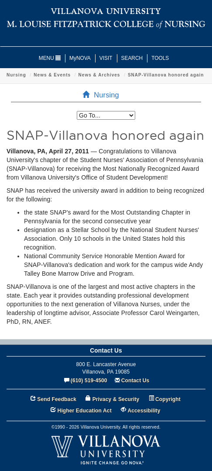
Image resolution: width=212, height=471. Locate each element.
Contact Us (135, 380)
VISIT (106, 58)
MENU (50, 58)
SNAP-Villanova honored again (166, 75)
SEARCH (132, 58)
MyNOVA (80, 58)
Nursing (16, 75)
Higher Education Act (85, 411)
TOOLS (160, 58)
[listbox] (106, 115)
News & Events (52, 75)
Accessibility (143, 411)
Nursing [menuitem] (103, 95)
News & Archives (99, 75)
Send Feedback (56, 399)
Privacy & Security (116, 399)
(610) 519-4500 (89, 380)
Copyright (168, 399)
